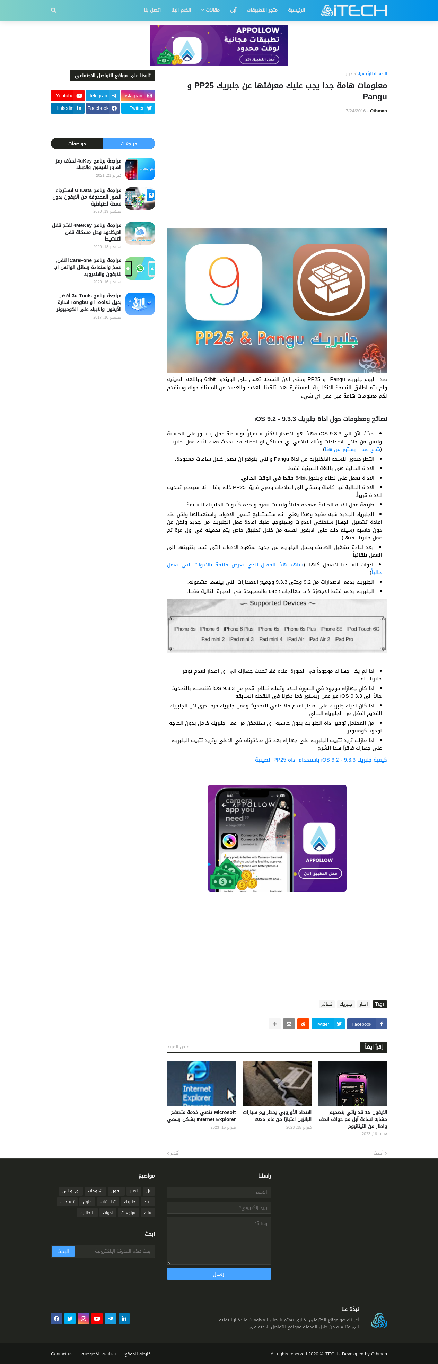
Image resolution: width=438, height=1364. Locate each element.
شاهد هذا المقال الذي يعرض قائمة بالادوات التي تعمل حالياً (274, 568)
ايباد (147, 1202)
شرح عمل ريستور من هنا (352, 449)
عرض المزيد (178, 1046)
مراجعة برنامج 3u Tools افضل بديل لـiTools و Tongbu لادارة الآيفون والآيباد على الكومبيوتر (88, 303)
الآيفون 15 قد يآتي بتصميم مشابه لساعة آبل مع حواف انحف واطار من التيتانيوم (353, 1119)
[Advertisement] (277, 171)
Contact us (62, 1353)
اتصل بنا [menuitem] (152, 10)
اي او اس (70, 1191)
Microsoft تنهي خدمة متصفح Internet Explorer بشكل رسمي (201, 1116)
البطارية (87, 1212)
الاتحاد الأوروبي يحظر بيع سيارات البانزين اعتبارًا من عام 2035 (277, 1116)
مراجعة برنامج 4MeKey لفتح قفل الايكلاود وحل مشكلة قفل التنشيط (86, 232)
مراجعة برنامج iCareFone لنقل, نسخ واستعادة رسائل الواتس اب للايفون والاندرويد (87, 267)
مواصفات (77, 143)
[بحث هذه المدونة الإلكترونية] (114, 1251)
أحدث (379, 1153)
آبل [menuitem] (233, 10)
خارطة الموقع (137, 1353)
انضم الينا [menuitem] (181, 10)
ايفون (116, 1191)
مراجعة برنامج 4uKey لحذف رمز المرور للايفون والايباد (88, 164)
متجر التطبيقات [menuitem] (262, 10)
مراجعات (129, 143)
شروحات (95, 1191)
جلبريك (346, 1004)
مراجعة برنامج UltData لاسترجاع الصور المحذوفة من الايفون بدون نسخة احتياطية (86, 197)
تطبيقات (107, 1202)
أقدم (175, 1153)
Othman (379, 1353)
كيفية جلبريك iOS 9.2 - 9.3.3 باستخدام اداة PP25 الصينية (321, 760)
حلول (87, 1202)
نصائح (326, 1004)
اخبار (349, 73)
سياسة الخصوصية (98, 1353)
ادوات (108, 1212)
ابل (148, 1191)
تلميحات (67, 1202)
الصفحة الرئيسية (372, 73)
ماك (147, 1212)
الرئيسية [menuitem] (296, 10)
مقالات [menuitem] (213, 10)
